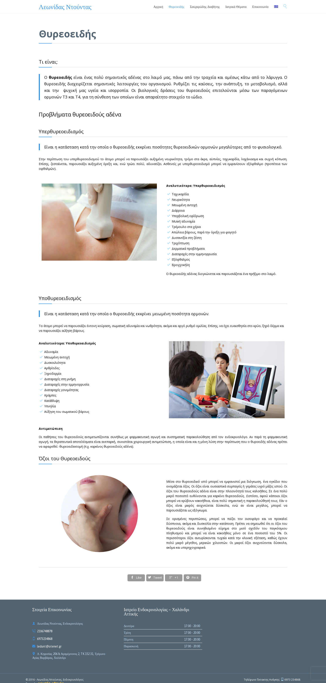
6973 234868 (292, 679)
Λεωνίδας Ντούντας (65, 6)
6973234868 (42, 639)
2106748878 (42, 631)
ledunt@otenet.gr (47, 646)
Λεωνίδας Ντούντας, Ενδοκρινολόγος (60, 679)
